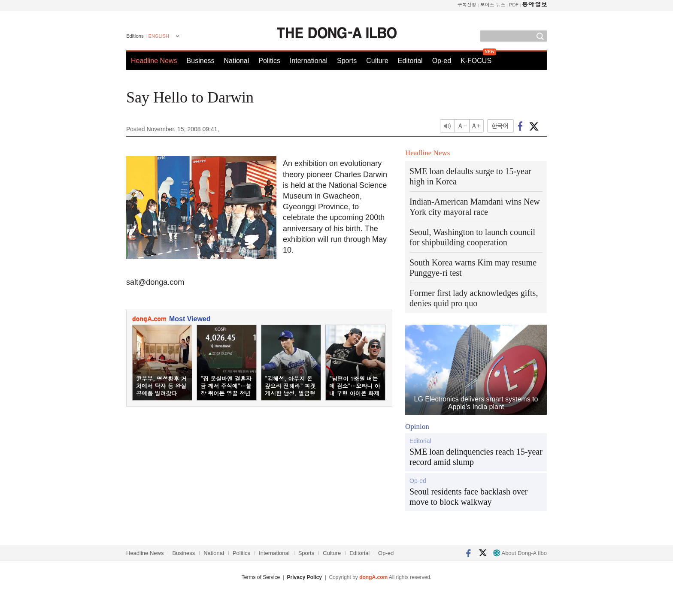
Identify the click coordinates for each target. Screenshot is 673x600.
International (308, 60)
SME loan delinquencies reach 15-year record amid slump (476, 457)
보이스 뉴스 (493, 4)
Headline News (154, 60)
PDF (513, 4)
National (236, 60)
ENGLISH (159, 36)
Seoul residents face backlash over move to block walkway (468, 497)
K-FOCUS (476, 60)
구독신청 (467, 4)
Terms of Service (261, 577)
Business (201, 60)
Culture (377, 60)
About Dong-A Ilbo (520, 553)
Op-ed (441, 60)
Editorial (410, 60)
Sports (347, 60)
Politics (269, 60)
